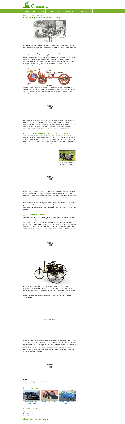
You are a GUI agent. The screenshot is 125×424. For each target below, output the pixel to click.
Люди (27, 11)
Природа (41, 11)
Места (60, 11)
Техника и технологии (74, 11)
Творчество (51, 11)
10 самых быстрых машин (49, 401)
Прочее (88, 11)
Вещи (33, 11)
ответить (26, 415)
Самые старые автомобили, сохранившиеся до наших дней (67, 162)
